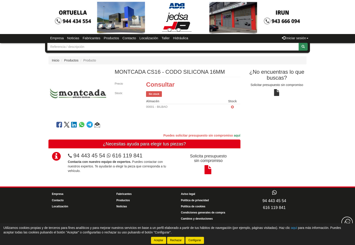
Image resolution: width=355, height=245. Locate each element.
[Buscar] (303, 47)
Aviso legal (188, 194)
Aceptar (158, 240)
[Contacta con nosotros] (347, 222)
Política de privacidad (195, 200)
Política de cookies (193, 206)
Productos (111, 38)
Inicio (55, 60)
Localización (148, 38)
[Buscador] (173, 47)
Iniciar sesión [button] (295, 38)
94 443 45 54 (89, 155)
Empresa (57, 38)
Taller (165, 38)
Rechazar (176, 240)
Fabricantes (91, 38)
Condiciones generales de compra (203, 212)
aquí (237, 135)
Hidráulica (180, 38)
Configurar (194, 240)
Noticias (73, 38)
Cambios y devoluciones (197, 218)
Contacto (129, 38)
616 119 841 (124, 155)
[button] (97, 125)
